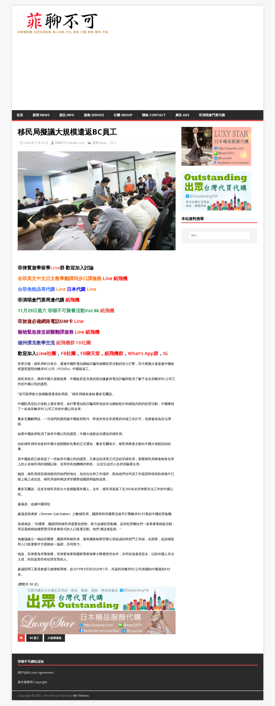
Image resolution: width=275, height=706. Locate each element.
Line (55, 268)
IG (165, 353)
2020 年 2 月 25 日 (36, 143)
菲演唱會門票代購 (212, 115)
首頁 (20, 115)
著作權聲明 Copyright (32, 682)
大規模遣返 (54, 638)
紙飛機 (120, 278)
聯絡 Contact (154, 115)
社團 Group (123, 115)
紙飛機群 (65, 342)
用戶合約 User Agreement (36, 672)
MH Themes (81, 696)
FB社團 (83, 342)
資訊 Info (66, 115)
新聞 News (41, 115)
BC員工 (34, 638)
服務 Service (94, 115)
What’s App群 (143, 353)
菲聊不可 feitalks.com (70, 143)
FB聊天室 (90, 353)
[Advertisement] (137, 75)
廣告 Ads (182, 115)
